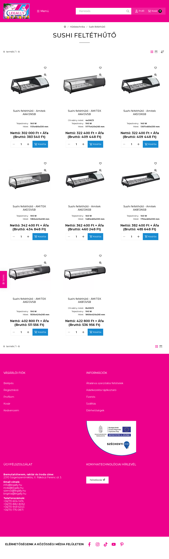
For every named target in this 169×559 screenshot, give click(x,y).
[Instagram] (97, 544)
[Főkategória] (65, 27)
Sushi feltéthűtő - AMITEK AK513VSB (29, 208)
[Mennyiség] (21, 144)
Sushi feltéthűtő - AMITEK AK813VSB (84, 300)
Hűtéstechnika (77, 27)
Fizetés (90, 396)
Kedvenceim (11, 410)
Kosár (6, 403)
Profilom (8, 396)
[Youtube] (114, 544)
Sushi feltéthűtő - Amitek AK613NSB (84, 208)
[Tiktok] (106, 544)
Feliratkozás (97, 480)
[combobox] (103, 11)
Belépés (8, 383)
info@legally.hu (12, 485)
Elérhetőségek (95, 410)
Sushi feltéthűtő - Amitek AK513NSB (139, 112)
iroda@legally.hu (13, 487)
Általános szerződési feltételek (104, 383)
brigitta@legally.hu (14, 493)
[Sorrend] (162, 52)
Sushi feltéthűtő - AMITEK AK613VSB (29, 300)
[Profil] (139, 11)
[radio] (156, 52)
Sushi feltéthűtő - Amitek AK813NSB (139, 208)
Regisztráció (11, 390)
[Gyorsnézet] (45, 74)
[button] (43, 11)
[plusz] (28, 144)
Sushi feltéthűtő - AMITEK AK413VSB (84, 112)
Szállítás (91, 403)
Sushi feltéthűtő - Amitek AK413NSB (29, 112)
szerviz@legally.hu (14, 490)
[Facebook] (89, 544)
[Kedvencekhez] (45, 67)
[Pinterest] (122, 544)
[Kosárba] (40, 144)
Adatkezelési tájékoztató (101, 390)
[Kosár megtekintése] (155, 11)
